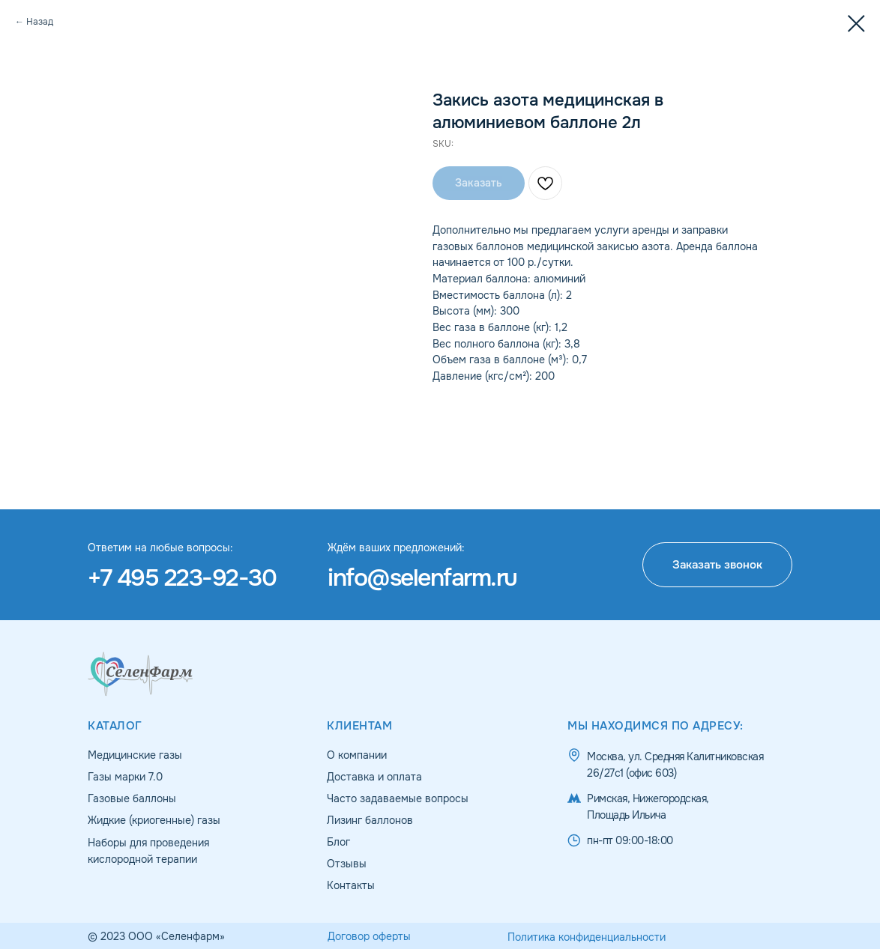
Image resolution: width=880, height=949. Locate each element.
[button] (717, 564)
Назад (39, 22)
